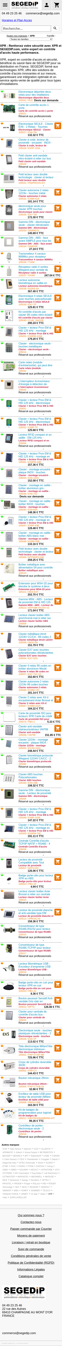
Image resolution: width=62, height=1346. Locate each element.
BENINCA (17, 1156)
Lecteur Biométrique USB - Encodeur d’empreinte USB (35, 965)
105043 (22, 389)
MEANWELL (36, 1177)
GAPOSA (40, 1166)
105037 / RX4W (27, 275)
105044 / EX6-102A (29, 478)
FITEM (30, 1166)
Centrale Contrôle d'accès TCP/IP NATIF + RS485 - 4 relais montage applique (34, 843)
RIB (44, 1183)
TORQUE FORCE (10, 1194)
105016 (22, 1134)
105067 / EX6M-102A (30, 706)
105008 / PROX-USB (29, 1102)
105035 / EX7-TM (28, 214)
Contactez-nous (31, 1222)
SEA (17, 1187)
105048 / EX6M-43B (29, 541)
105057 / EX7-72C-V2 (30, 674)
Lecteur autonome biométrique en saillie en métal (33, 283)
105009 (22, 623)
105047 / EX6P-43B (29, 525)
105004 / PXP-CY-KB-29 (31, 1086)
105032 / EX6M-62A (29, 198)
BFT (27, 1156)
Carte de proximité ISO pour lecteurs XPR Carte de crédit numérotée (35, 716)
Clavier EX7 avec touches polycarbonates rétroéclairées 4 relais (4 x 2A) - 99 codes (36, 652)
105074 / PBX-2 (27, 721)
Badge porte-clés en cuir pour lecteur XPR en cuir (36, 984)
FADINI (22, 1166)
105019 (22, 573)
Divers (40, 1163)
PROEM (17, 1183)
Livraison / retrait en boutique (31, 1242)
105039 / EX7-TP (27, 304)
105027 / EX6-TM (28, 132)
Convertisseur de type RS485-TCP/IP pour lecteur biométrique (35, 947)
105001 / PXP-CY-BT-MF (31, 1054)
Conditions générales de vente (31, 1256)
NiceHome (14, 1180)
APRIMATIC (7, 1152)
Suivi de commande (31, 1249)
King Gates (36, 1173)
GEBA (5, 1170)
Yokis (4, 1197)
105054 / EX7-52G (28, 658)
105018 (22, 972)
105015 (22, 934)
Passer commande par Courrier (31, 1229)
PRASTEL (7, 1183)
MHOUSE (49, 1177)
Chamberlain (32, 1159)
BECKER (6, 1156)
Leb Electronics (51, 1173)
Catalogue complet (31, 1276)
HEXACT (34, 1170)
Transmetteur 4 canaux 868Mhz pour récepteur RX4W (32, 256)
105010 (22, 899)
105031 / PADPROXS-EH (32, 183)
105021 (22, 113)
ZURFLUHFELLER (18, 1197)
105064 (22, 443)
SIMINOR (6, 1190)
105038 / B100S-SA (29, 288)
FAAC (13, 1166)
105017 (22, 953)
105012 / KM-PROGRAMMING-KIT (37, 1118)
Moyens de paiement (31, 1235)
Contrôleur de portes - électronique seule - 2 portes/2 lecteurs (31, 1128)
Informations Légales (31, 1269)
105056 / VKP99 (27, 735)
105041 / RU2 (26, 100)
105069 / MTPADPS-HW (31, 557)
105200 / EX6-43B (28, 783)
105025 (22, 1020)
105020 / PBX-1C (28, 991)
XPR (50, 1194)
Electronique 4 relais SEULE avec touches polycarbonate (35, 297)
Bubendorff (36, 1156)
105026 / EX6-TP (27, 1039)
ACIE (4, 1149)
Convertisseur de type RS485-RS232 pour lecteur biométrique (34, 929)
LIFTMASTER (8, 1177)
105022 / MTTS (27, 1007)
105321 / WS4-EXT (29, 592)
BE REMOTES (46, 1152)
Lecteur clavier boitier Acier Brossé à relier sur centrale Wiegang (34, 894)
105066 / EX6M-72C (29, 690)
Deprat (55, 1159)
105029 (22, 164)
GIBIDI (14, 1170)
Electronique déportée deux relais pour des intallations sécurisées (35, 94)
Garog (50, 1166)
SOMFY (24, 1190)
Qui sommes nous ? (31, 1215)
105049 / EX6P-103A (29, 817)
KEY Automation (22, 1173)
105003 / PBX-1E (27, 884)
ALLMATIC (46, 1149)
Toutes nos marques (16, 36)
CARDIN (56, 1156)
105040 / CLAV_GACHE (31, 320)
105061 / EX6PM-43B (30, 462)
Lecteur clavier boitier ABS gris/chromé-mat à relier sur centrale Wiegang (35, 618)
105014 (22, 352)
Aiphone (27, 1149)
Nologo (25, 1180)
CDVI (21, 1159)
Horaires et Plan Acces (17, 20)
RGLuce (36, 1183)
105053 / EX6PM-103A (30, 336)
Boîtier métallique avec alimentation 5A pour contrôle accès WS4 (36, 567)
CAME (46, 1156)
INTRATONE (46, 1170)
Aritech (19, 1152)
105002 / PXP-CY (28, 1070)
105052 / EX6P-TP (28, 427)
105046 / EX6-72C (28, 493)
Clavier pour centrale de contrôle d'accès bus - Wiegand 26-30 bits (33, 1014)
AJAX (36, 1149)
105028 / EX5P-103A (29, 148)
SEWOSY (45, 1187)
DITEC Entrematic (27, 1163)
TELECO (46, 1190)
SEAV (24, 1187)
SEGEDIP (34, 1187)
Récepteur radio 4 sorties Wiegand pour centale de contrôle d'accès (33, 269)
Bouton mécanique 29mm (34, 1078)
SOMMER (35, 1190)
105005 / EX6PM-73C (30, 833)
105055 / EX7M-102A (30, 748)
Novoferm (35, 1180)
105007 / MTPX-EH (29, 868)
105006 (22, 849)
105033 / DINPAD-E (29, 230)
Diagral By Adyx (9, 1163)
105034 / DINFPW (28, 246)
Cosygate (45, 1159)
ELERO (49, 1163)
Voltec (43, 1194)
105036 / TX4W (27, 262)
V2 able (34, 1194)
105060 (22, 764)
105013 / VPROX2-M (29, 918)
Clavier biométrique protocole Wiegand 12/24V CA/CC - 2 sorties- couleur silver (36, 758)
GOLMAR (23, 1170)
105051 (22, 408)
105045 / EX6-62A (28, 509)
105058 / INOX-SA (28, 642)
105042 (22, 371)
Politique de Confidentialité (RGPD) (31, 1262)
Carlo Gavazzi (10, 1159)
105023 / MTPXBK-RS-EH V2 (34, 607)
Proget (27, 1183)
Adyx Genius (15, 1149)
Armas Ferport (31, 1152)
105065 (22, 798)
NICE (4, 1180)
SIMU (16, 1190)
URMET (24, 1194)
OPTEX (45, 1180)
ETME (5, 1166)
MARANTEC (23, 1177)
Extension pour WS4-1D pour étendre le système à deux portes (36, 586)
